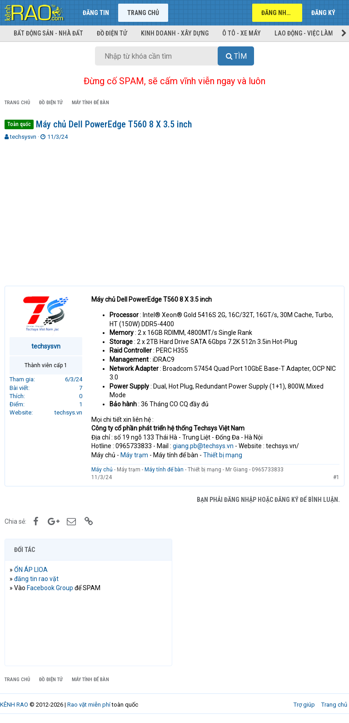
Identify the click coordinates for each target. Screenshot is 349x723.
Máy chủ (102, 469)
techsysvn (23, 136)
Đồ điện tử (112, 33)
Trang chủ (143, 12)
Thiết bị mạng (222, 455)
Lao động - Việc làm (303, 33)
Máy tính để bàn (164, 469)
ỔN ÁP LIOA (31, 569)
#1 (336, 477)
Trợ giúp (304, 704)
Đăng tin (96, 12)
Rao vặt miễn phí (88, 704)
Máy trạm (134, 455)
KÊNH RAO (14, 704)
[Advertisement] (174, 209)
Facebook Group (50, 588)
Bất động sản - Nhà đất (48, 33)
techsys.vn (68, 412)
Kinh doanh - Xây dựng (175, 33)
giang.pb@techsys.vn (203, 446)
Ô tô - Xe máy (241, 33)
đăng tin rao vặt (36, 578)
